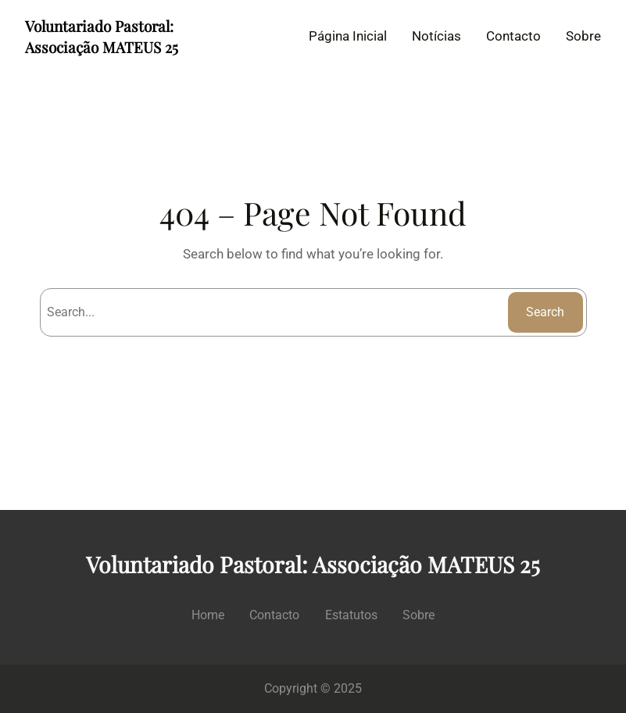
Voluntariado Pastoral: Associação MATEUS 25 (101, 36)
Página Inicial (348, 36)
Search (545, 312)
